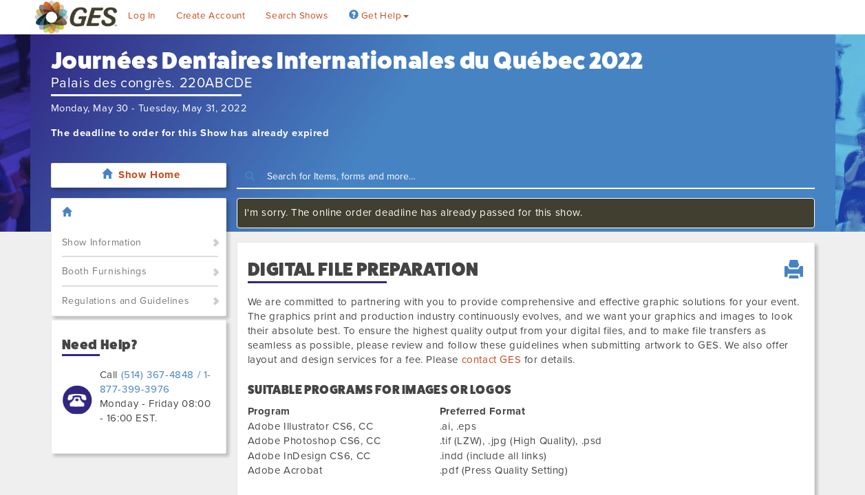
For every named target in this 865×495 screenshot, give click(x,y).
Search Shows (297, 15)
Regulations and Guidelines (126, 301)
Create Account (210, 15)
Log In (142, 15)
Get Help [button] (379, 15)
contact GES (492, 359)
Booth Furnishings (104, 271)
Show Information (102, 242)
